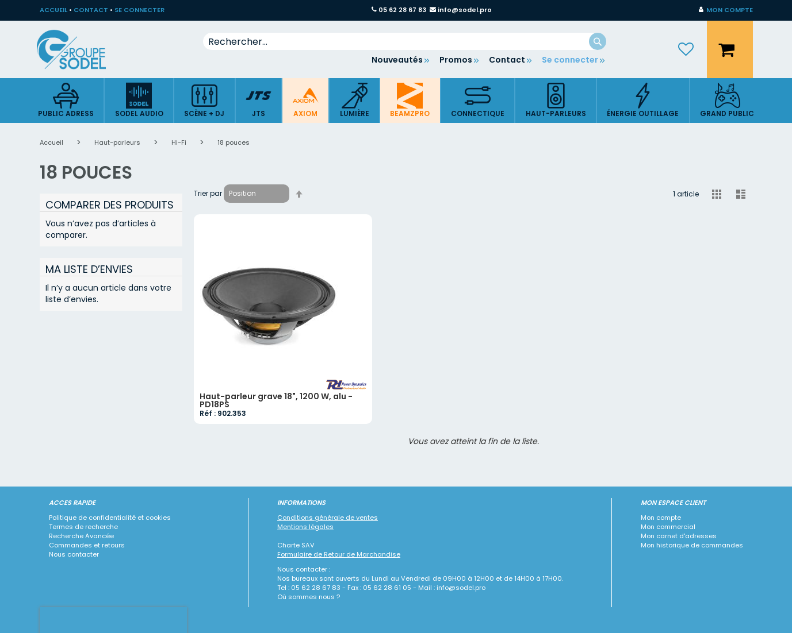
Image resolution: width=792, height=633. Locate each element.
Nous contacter (74, 554)
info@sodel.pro (465, 9)
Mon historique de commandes (692, 545)
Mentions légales (305, 526)
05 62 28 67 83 (402, 9)
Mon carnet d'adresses (679, 536)
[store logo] (80, 49)
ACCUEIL (53, 9)
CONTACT (91, 9)
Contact (507, 59)
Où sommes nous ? (308, 596)
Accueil (52, 142)
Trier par (208, 193)
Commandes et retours (87, 545)
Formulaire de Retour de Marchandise (338, 554)
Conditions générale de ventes (327, 517)
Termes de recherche (83, 526)
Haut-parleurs (118, 142)
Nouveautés (397, 59)
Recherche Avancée (81, 536)
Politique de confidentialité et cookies (110, 517)
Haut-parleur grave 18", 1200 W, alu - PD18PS (276, 400)
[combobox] (404, 41)
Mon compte (661, 517)
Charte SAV (296, 545)
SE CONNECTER (139, 9)
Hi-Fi (179, 142)
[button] (726, 10)
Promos (455, 59)
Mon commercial (668, 526)
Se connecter (570, 59)
